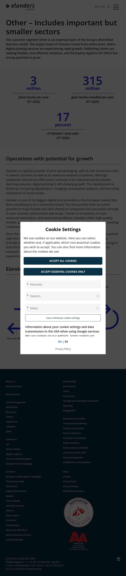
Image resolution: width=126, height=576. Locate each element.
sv (66, 341)
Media (34, 308)
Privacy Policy (63, 349)
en (60, 341)
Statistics (35, 296)
